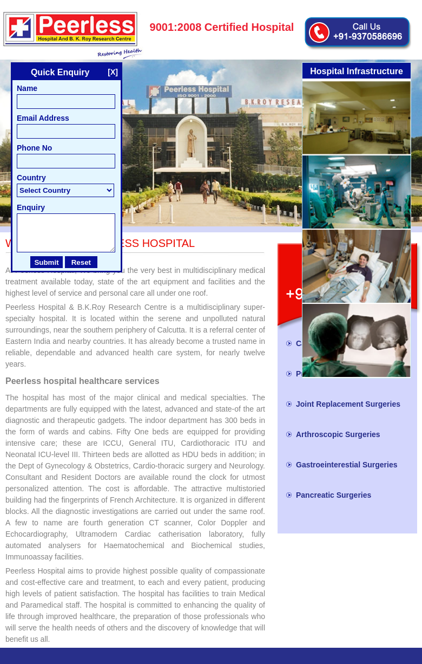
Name (27, 88)
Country (31, 177)
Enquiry (31, 207)
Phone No (34, 148)
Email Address (43, 118)
